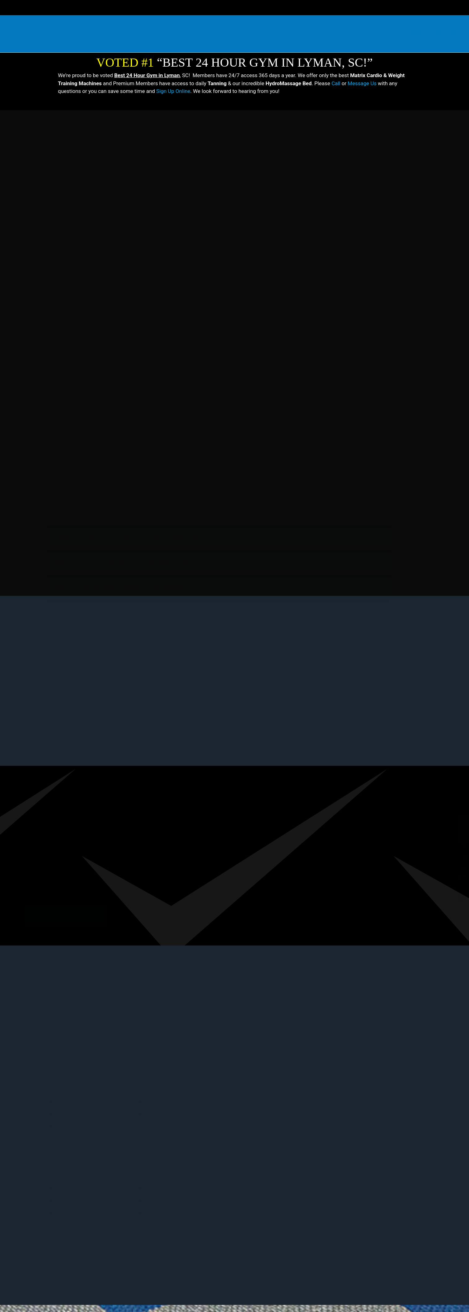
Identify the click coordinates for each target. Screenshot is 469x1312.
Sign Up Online (173, 91)
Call (335, 83)
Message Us (362, 83)
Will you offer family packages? (123, 617)
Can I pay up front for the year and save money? (157, 642)
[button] (219, 617)
